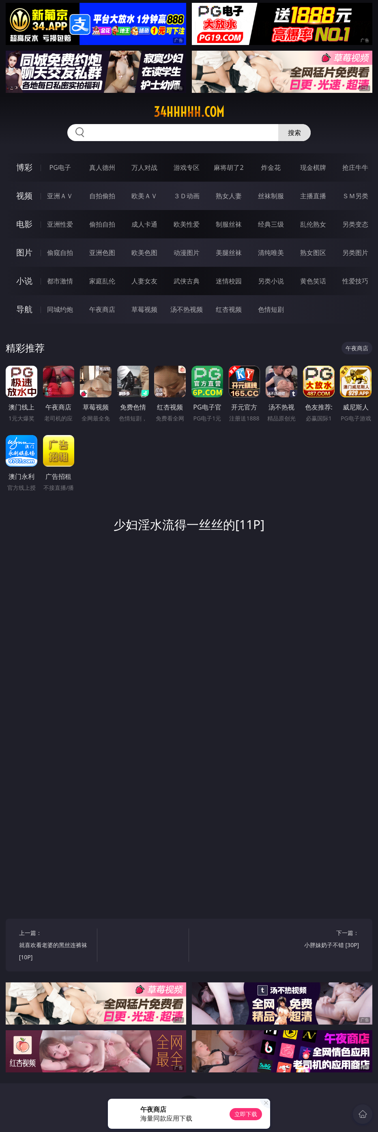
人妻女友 (144, 281)
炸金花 (271, 167)
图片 (24, 252)
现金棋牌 (313, 167)
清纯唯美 (271, 252)
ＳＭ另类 (355, 195)
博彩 (24, 167)
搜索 (294, 132)
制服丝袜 (229, 224)
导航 (24, 309)
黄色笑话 (313, 281)
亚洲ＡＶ (60, 195)
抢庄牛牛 (355, 167)
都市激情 (60, 281)
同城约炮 (60, 309)
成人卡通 (144, 224)
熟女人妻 (229, 195)
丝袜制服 (271, 195)
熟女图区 (313, 252)
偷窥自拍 (60, 252)
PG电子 (60, 167)
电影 (24, 224)
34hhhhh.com (189, 112)
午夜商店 (102, 309)
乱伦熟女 (313, 224)
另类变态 (355, 224)
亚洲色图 (102, 252)
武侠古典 (187, 281)
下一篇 (322, 940)
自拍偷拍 (102, 195)
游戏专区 (187, 167)
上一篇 (56, 946)
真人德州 (102, 167)
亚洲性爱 (60, 224)
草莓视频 (144, 309)
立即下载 (245, 1114)
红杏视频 (229, 309)
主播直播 (313, 195)
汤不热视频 (186, 309)
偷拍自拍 (102, 224)
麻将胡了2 (228, 167)
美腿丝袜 (229, 252)
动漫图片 (187, 252)
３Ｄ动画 (187, 195)
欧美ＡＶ (144, 195)
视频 (24, 195)
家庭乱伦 (102, 281)
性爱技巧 (355, 281)
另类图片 (355, 252)
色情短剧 (271, 309)
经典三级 (271, 224)
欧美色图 (144, 252)
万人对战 (144, 167)
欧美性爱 (187, 224)
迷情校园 (229, 281)
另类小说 (271, 281)
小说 (24, 280)
